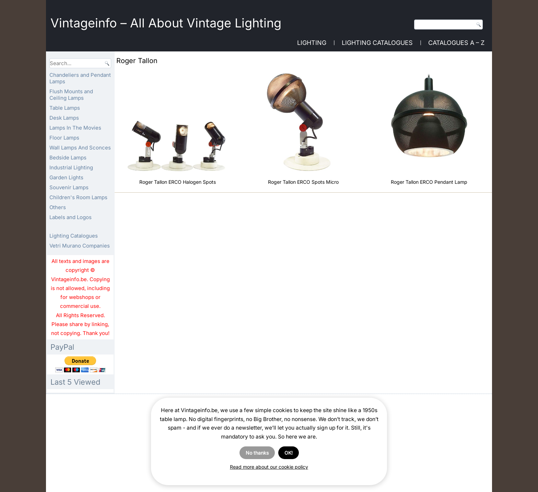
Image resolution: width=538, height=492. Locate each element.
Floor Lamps (64, 137)
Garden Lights (66, 177)
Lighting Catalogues (377, 42)
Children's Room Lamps (78, 197)
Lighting (311, 42)
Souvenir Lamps (69, 187)
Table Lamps (64, 108)
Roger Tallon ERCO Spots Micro (303, 182)
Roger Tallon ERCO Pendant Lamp (429, 182)
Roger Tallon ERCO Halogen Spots (177, 182)
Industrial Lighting (71, 167)
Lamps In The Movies (75, 127)
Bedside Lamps (67, 157)
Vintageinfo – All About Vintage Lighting (165, 23)
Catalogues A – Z (456, 42)
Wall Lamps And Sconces (80, 147)
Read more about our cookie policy (269, 467)
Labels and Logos (70, 217)
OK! (288, 453)
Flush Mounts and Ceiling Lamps (71, 94)
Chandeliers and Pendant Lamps (80, 78)
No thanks (257, 453)
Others (57, 207)
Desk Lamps (64, 118)
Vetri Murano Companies (79, 245)
